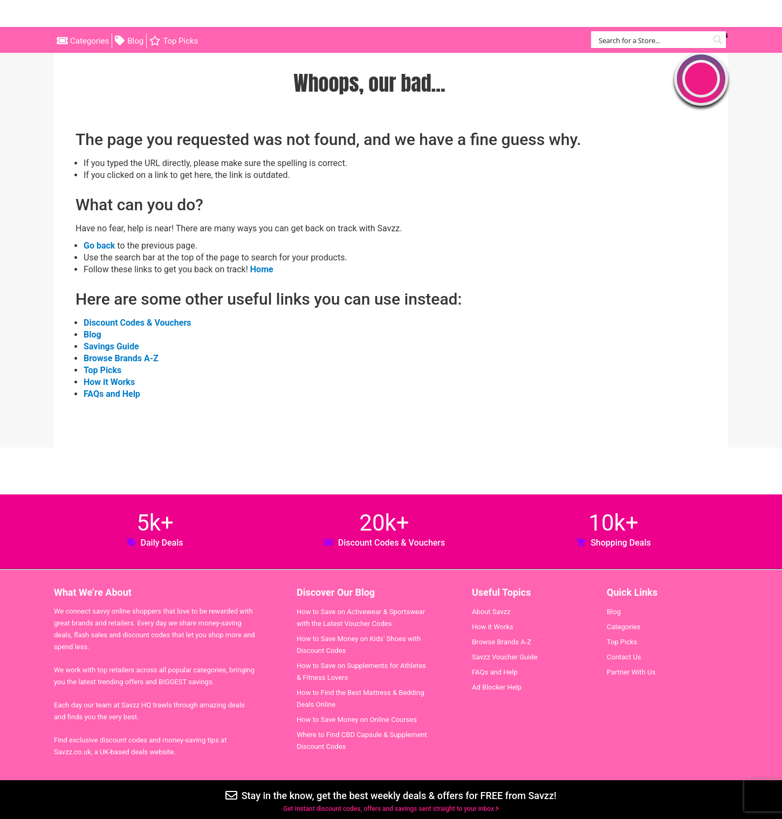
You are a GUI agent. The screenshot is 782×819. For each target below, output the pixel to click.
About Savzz (491, 612)
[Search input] (652, 39)
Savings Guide (111, 346)
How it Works (109, 382)
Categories (89, 41)
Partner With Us (631, 672)
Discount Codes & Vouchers (137, 323)
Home (261, 269)
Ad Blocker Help (497, 687)
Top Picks (180, 41)
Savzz (108, 13)
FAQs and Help (112, 394)
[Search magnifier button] (717, 39)
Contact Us (624, 657)
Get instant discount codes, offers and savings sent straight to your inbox (391, 809)
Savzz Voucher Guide (505, 657)
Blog (135, 41)
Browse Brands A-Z (121, 358)
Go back (99, 245)
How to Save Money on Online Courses (357, 719)
